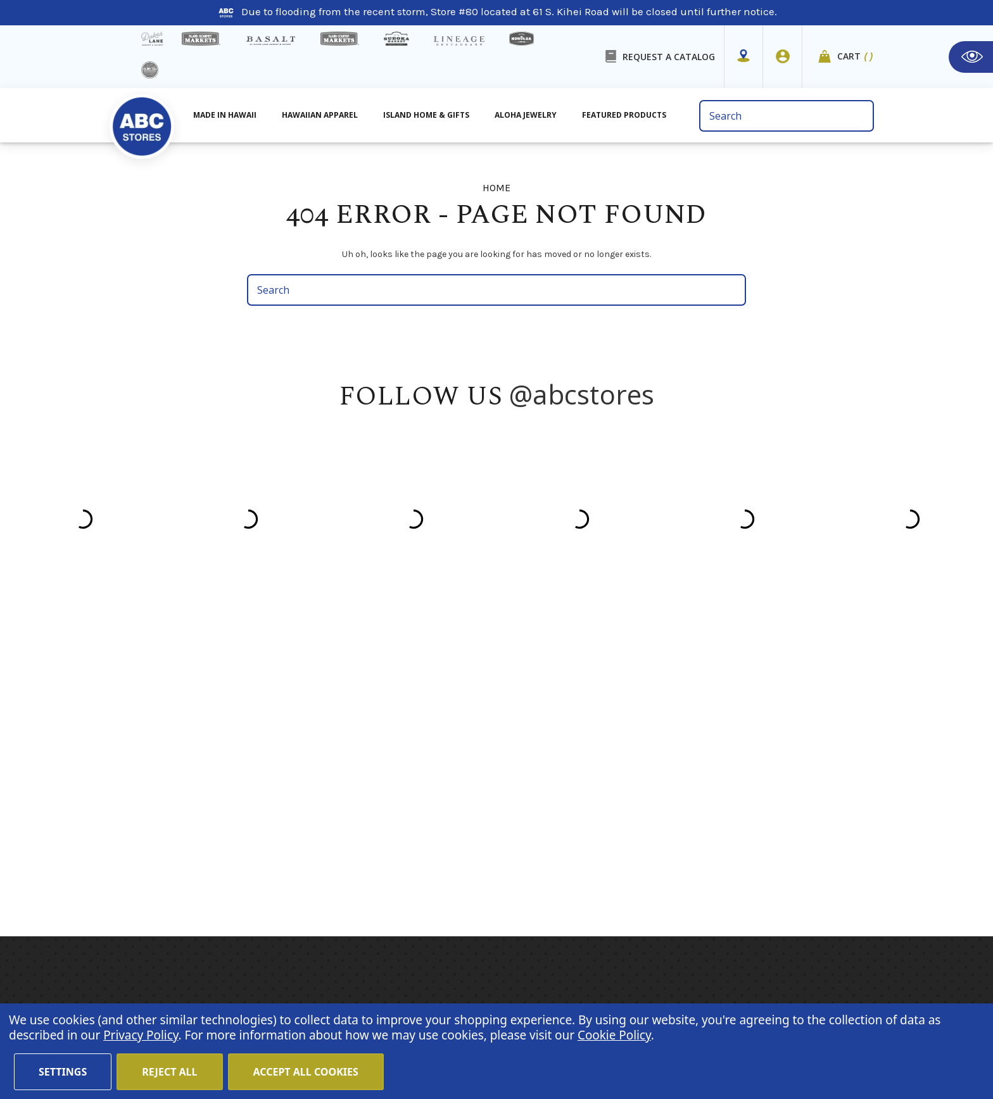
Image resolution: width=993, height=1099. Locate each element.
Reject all (169, 1072)
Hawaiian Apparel (320, 115)
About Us (359, 726)
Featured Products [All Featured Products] (624, 115)
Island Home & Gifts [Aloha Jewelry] (426, 115)
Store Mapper (370, 744)
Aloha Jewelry (483, 744)
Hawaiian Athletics (626, 744)
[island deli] (149, 69)
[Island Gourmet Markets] (201, 39)
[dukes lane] (152, 39)
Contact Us (364, 761)
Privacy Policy (788, 832)
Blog (347, 778)
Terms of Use (469, 971)
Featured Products (495, 778)
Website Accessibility (713, 971)
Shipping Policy (375, 812)
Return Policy (805, 971)
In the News (366, 795)
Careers (406, 971)
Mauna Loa (607, 726)
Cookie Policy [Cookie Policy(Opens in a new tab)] (614, 1035)
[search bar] (786, 116)
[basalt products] (270, 40)
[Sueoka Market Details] (396, 39)
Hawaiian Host (615, 709)
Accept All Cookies (305, 1072)
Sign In (828, 984)
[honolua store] (521, 39)
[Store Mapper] (743, 56)
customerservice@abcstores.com (237, 827)
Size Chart (362, 846)
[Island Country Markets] (339, 39)
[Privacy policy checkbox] (734, 814)
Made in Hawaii (489, 709)
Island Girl (604, 761)
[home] (142, 119)
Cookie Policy (621, 971)
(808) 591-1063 (193, 794)
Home (351, 709)
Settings (63, 1072)
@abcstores (582, 394)
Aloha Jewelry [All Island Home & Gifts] (526, 115)
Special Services (377, 863)
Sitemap (358, 829)
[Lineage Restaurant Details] (459, 41)
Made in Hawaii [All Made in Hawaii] (224, 115)
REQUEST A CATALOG (669, 57)
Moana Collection (622, 778)
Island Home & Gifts (500, 761)
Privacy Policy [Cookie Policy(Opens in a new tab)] (140, 1035)
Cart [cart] (855, 57)
